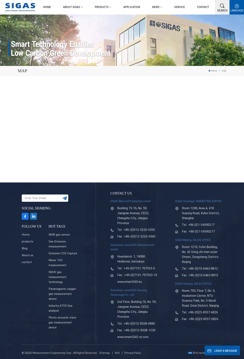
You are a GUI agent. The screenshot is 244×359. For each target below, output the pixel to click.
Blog (24, 248)
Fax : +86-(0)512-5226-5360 (136, 236)
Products (102, 7)
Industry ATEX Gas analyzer (60, 308)
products (27, 241)
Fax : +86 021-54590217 (198, 231)
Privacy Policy (132, 352)
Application (131, 7)
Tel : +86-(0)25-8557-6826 (200, 312)
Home (47, 7)
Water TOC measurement (57, 263)
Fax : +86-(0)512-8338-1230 (136, 330)
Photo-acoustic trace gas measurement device (62, 322)
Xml (117, 352)
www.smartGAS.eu (129, 282)
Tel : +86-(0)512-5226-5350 (136, 230)
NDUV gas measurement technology (57, 277)
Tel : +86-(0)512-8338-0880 (136, 323)
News (156, 7)
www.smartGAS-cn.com (132, 337)
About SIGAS (71, 7)
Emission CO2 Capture (63, 253)
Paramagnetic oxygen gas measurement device (62, 294)
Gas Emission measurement (57, 244)
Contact (203, 7)
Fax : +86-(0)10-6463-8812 (200, 275)
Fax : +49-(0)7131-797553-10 (137, 275)
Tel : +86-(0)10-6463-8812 (200, 268)
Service (179, 7)
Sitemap (104, 352)
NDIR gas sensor (59, 234)
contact (27, 262)
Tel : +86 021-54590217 (198, 225)
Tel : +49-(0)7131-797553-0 (136, 268)
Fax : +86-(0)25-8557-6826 (200, 319)
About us (27, 255)
